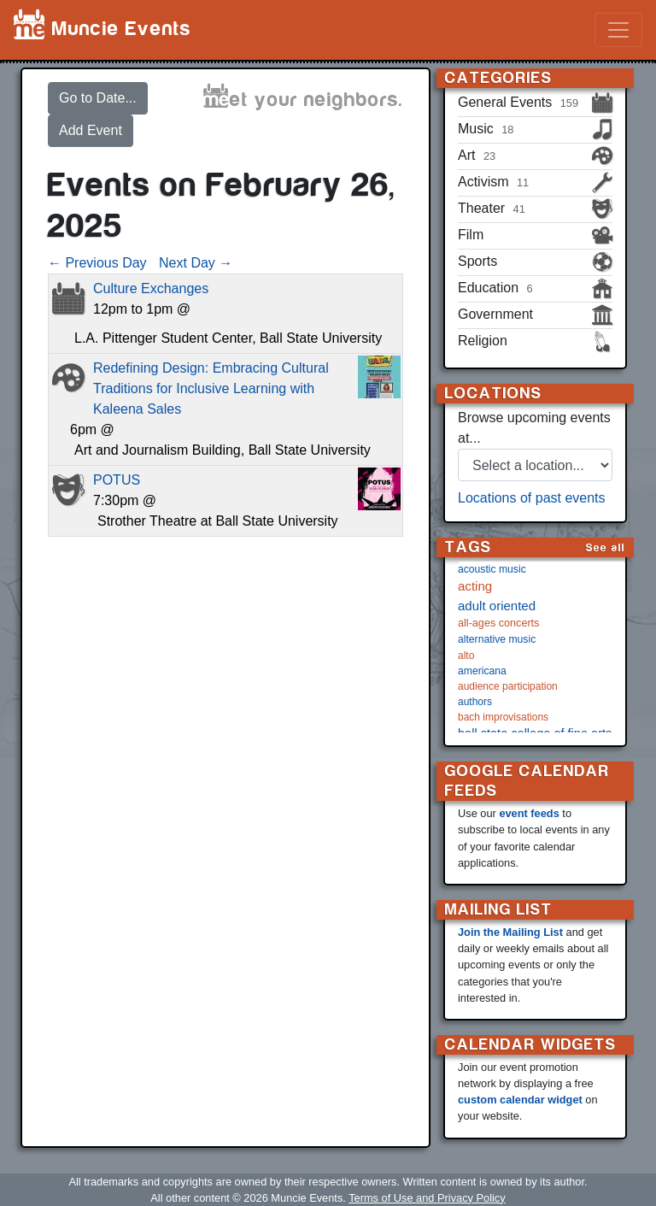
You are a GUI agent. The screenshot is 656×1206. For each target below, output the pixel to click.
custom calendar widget (520, 1099)
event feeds (529, 813)
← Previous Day (97, 263)
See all (605, 547)
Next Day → (195, 263)
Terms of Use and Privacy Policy (426, 1197)
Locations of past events (532, 498)
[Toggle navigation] (618, 30)
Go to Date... (98, 98)
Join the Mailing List (510, 932)
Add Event (90, 130)
